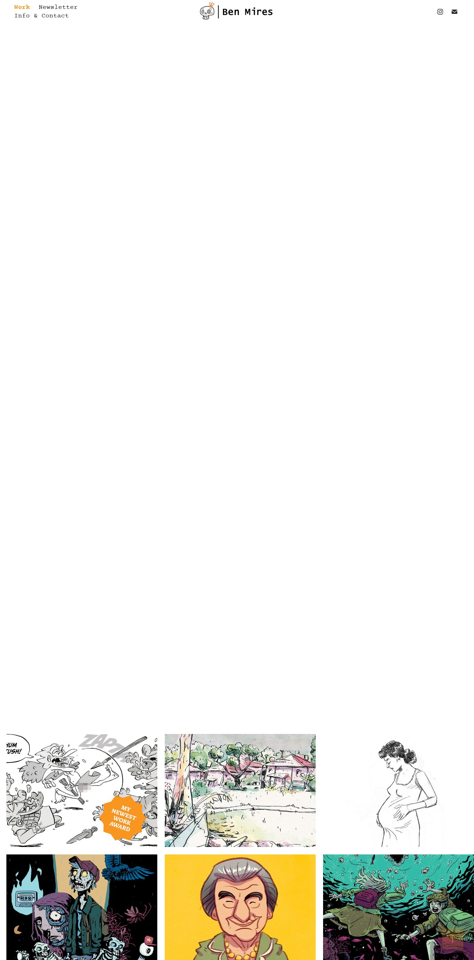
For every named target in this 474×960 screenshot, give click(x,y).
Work (22, 7)
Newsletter (58, 7)
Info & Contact (41, 16)
